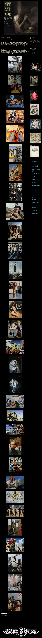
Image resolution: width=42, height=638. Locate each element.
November (34, 52)
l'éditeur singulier (34, 183)
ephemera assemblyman (35, 178)
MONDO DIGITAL (35, 190)
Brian (33, 38)
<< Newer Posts (3, 619)
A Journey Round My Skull (36, 161)
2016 (32, 51)
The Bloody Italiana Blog (35, 202)
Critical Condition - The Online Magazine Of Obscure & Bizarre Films (35, 172)
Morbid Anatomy (34, 195)
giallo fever (33, 179)
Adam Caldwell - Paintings (6, 39)
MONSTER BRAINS (35, 194)
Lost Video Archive (34, 182)
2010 (32, 58)
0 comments (10, 615)
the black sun (34, 200)
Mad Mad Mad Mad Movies (36, 185)
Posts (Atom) (7, 621)
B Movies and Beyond (35, 166)
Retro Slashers (34, 199)
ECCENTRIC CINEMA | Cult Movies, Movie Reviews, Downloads (35, 175)
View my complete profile (35, 45)
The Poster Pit (34, 207)
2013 (32, 55)
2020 (32, 49)
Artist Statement (3, 41)
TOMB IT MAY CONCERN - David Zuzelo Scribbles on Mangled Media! (36, 209)
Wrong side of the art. (35, 213)
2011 (32, 57)
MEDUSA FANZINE (35, 186)
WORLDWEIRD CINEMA (36, 212)
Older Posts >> (26, 619)
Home (15, 619)
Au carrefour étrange (35, 165)
